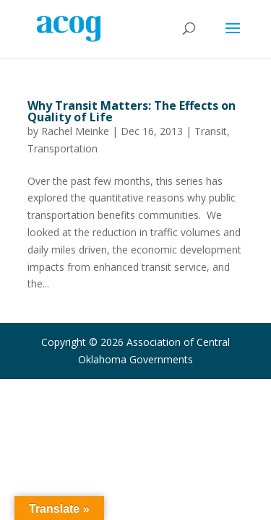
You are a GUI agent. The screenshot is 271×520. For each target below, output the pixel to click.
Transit (210, 131)
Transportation (62, 148)
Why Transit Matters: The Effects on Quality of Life (131, 111)
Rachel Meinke (75, 131)
